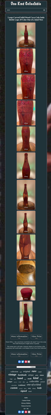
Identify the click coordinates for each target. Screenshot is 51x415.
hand (20, 378)
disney (34, 388)
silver (24, 382)
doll (27, 382)
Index (26, 397)
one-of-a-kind (34, 384)
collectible (34, 381)
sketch (15, 382)
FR (27, 408)
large (11, 379)
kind (35, 378)
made (30, 379)
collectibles (14, 385)
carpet (40, 372)
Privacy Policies (26, 403)
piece (25, 388)
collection (14, 372)
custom (13, 387)
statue (42, 375)
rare (34, 371)
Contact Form (26, 400)
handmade (22, 375)
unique (9, 382)
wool (30, 391)
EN (25, 408)
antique (31, 375)
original (26, 371)
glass (25, 379)
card (15, 379)
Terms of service (26, 406)
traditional (21, 385)
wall (20, 372)
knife (39, 388)
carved (20, 388)
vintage (12, 374)
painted (42, 382)
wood (20, 382)
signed (24, 391)
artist (36, 375)
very (29, 388)
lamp (41, 379)
